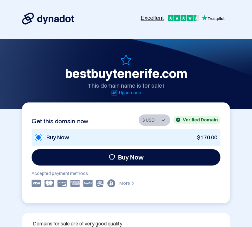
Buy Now (126, 157)
